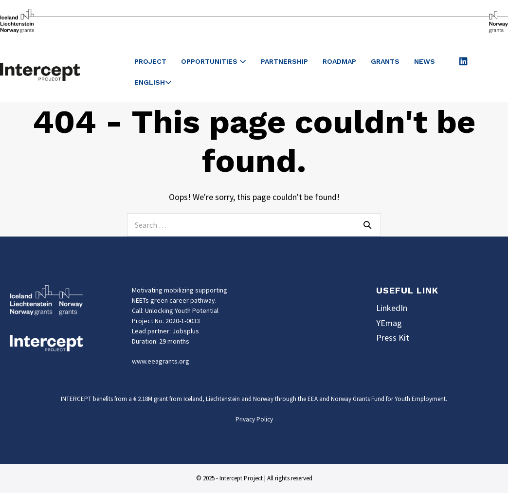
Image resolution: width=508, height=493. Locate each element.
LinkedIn (391, 307)
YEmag (389, 323)
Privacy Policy (254, 419)
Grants (385, 61)
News (424, 61)
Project (150, 61)
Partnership (284, 61)
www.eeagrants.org (160, 361)
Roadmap (339, 61)
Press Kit (392, 337)
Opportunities (213, 61)
